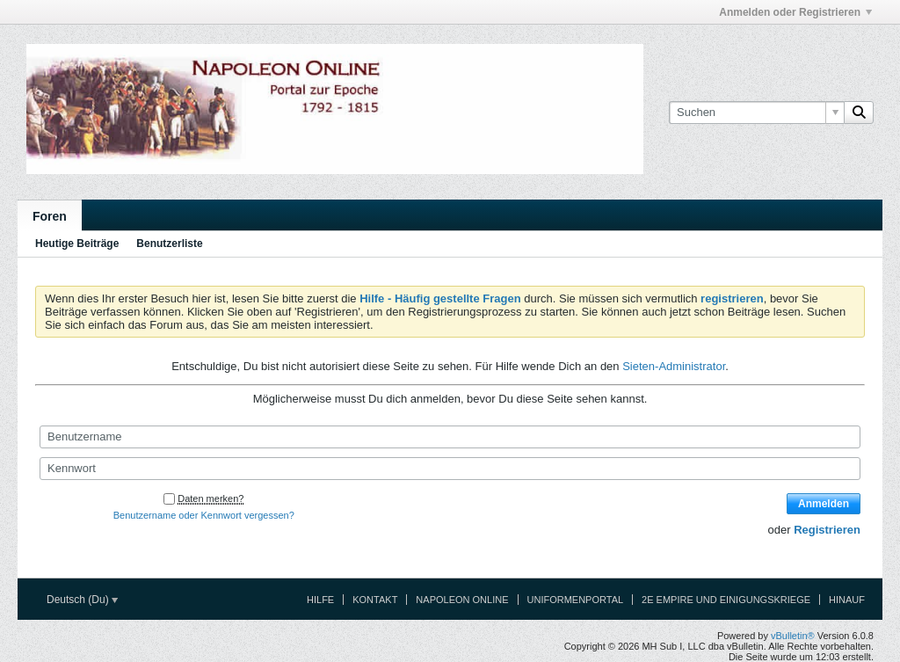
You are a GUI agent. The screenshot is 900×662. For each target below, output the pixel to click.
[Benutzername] (450, 437)
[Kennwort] (450, 468)
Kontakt (374, 599)
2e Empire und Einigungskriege (726, 599)
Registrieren (827, 529)
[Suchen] (756, 112)
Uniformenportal (575, 599)
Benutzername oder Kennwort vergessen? (203, 515)
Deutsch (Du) (82, 599)
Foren (50, 216)
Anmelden (823, 504)
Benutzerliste (169, 243)
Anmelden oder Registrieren (795, 12)
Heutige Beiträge (77, 243)
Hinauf (847, 599)
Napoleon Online (462, 599)
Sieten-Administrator (673, 366)
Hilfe (320, 599)
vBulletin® (793, 635)
